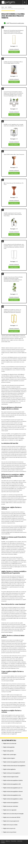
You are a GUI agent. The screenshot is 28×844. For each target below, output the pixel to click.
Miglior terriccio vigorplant (9, 810)
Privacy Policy (13, 841)
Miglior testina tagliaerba (9, 769)
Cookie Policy (19, 841)
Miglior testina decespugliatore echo (12, 795)
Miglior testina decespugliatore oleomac (13, 791)
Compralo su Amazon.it (14, 49)
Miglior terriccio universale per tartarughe (13, 813)
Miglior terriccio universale (9, 743)
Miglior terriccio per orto (9, 828)
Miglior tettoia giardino (9, 747)
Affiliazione (8, 841)
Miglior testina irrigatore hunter (11, 776)
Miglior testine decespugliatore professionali (14, 762)
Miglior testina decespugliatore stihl (12, 784)
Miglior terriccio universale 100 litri (11, 817)
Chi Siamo (3, 841)
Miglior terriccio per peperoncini (11, 821)
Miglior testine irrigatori (9, 758)
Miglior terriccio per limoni (9, 832)
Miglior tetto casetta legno (9, 754)
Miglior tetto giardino (8, 750)
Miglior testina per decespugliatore (11, 773)
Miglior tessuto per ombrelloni (10, 806)
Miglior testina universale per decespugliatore (14, 765)
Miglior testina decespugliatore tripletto (13, 780)
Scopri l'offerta (14, 51)
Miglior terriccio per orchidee (10, 824)
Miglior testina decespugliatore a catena (13, 798)
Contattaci (3, 842)
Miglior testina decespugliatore (10, 802)
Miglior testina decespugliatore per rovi (12, 787)
